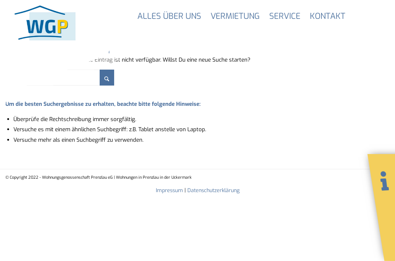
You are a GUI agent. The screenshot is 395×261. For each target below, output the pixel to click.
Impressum (169, 190)
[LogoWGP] (46, 29)
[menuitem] (169, 16)
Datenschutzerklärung (213, 190)
